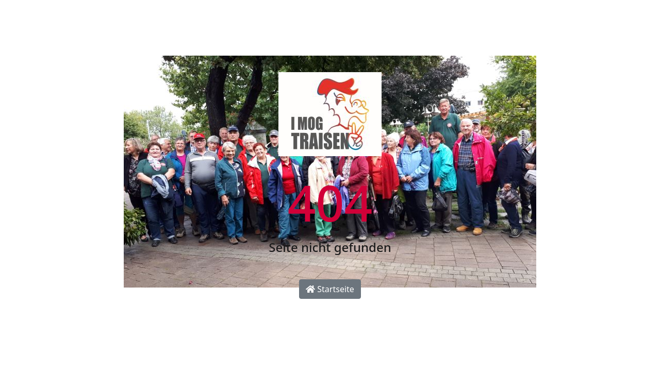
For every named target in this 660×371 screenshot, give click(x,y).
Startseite (330, 289)
